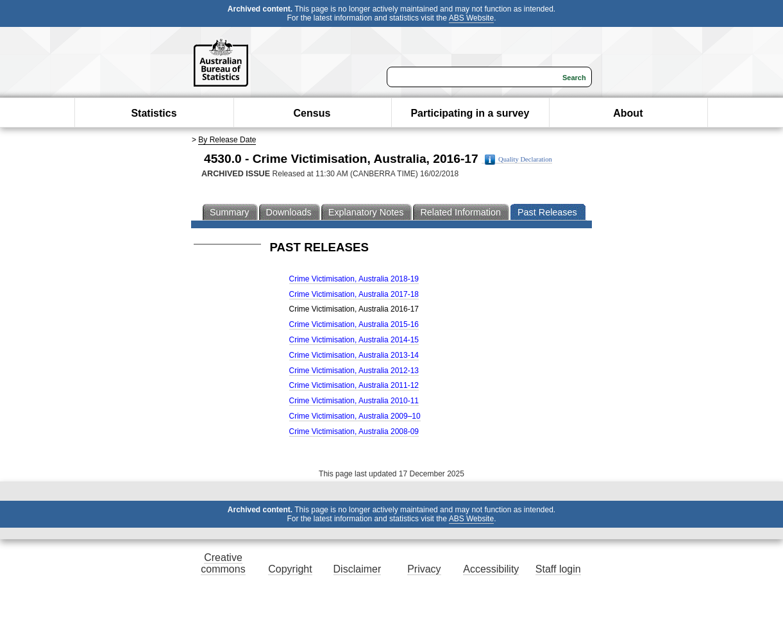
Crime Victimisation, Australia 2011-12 (354, 385)
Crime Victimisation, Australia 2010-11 (354, 400)
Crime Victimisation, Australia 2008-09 (354, 431)
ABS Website (471, 17)
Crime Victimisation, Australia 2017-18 (354, 294)
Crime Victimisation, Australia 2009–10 (355, 416)
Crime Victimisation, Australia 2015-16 (354, 324)
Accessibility (491, 569)
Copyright (290, 569)
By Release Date (227, 139)
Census (312, 113)
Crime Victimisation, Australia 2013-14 (354, 355)
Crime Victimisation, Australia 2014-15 (354, 339)
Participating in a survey (469, 113)
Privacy (424, 569)
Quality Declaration (518, 159)
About (628, 113)
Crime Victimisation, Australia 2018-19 (354, 278)
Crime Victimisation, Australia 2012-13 (354, 370)
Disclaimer (357, 569)
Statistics (153, 113)
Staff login (558, 569)
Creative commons (223, 563)
